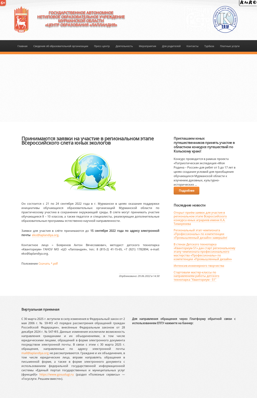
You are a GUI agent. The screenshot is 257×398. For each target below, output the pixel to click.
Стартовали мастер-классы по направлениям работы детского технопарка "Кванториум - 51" (196, 276)
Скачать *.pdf (48, 264)
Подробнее (186, 191)
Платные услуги (230, 46)
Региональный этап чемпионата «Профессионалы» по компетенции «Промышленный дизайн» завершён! (200, 234)
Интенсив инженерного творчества (199, 266)
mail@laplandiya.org (35, 353)
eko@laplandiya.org (45, 235)
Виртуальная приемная (40, 309)
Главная (22, 46)
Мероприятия (147, 46)
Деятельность (124, 46)
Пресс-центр (102, 46)
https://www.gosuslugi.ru (56, 374)
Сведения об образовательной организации (60, 46)
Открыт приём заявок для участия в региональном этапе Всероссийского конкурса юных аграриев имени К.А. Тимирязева (200, 218)
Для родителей (171, 46)
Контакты (192, 46)
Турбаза (209, 46)
